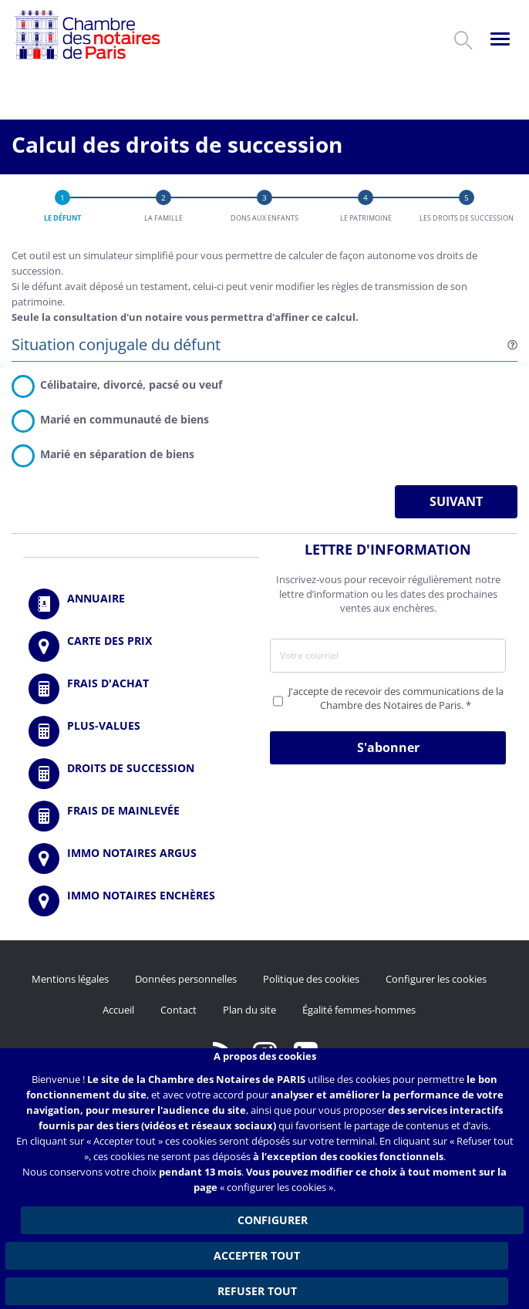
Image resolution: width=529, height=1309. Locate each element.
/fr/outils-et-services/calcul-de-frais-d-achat (141, 688)
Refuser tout (257, 1291)
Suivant (456, 501)
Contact (178, 1010)
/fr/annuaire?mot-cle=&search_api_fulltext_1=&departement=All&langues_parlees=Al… (141, 604)
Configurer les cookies (436, 979)
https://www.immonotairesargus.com (141, 858)
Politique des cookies (311, 979)
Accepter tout (257, 1255)
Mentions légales (70, 979)
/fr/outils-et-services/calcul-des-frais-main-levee (141, 816)
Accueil (118, 1010)
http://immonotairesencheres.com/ (141, 901)
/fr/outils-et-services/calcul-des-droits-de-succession (141, 773)
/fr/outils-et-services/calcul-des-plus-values (141, 731)
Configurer (273, 1220)
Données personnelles (186, 979)
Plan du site (249, 1010)
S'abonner (388, 747)
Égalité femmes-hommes (359, 1010)
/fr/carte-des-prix (141, 646)
